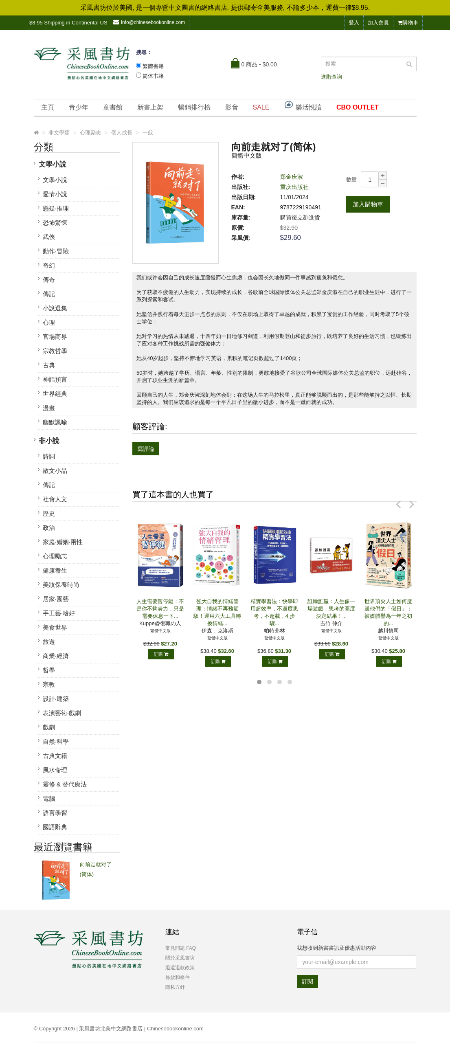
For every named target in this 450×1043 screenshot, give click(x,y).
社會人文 (55, 499)
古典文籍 (55, 755)
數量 (351, 179)
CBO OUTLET (357, 107)
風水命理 (55, 769)
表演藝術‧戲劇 (62, 712)
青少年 (78, 107)
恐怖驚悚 (55, 222)
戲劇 (49, 727)
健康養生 (55, 570)
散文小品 (55, 470)
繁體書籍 (153, 66)
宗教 (49, 684)
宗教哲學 (55, 350)
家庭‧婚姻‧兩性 (63, 541)
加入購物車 (368, 204)
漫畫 (49, 407)
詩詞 (49, 456)
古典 (49, 365)
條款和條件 (177, 977)
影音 (231, 107)
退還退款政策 (180, 968)
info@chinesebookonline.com (149, 22)
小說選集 (55, 308)
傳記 (49, 293)
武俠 (49, 236)
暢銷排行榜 (194, 107)
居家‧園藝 (56, 598)
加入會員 (378, 23)
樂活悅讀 (302, 105)
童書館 (113, 107)
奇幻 (49, 265)
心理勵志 (55, 556)
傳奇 (49, 279)
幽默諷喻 (55, 422)
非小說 (49, 441)
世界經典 (55, 393)
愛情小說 (55, 194)
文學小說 (52, 164)
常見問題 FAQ (180, 948)
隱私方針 (175, 987)
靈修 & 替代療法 (65, 784)
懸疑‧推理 (56, 208)
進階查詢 (331, 77)
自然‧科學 (56, 741)
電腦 (49, 798)
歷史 (49, 513)
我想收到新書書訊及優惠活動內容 (336, 948)
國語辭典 (55, 826)
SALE (261, 107)
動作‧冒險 (56, 251)
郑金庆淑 (291, 176)
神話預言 (55, 379)
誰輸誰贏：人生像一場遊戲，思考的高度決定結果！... (331, 608)
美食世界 (55, 627)
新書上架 (150, 107)
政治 (49, 527)
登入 (354, 23)
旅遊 (49, 641)
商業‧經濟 (56, 655)
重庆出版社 (294, 187)
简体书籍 (153, 76)
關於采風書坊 (180, 958)
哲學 (49, 670)
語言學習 (55, 812)
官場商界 (55, 336)
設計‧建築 (56, 698)
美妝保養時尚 (61, 584)
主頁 (47, 107)
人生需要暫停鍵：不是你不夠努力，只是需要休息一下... (160, 608)
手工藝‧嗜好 (59, 613)
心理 (49, 322)
